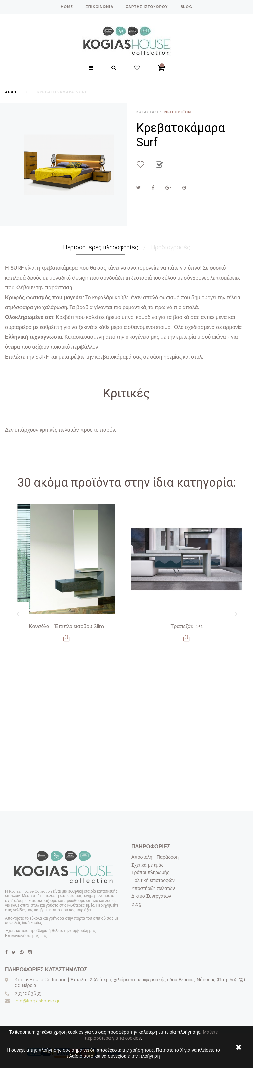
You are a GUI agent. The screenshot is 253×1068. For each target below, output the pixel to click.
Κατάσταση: (148, 112)
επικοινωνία (99, 7)
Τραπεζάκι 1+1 (186, 626)
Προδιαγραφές (170, 247)
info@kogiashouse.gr (37, 1000)
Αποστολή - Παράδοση (155, 857)
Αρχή (10, 92)
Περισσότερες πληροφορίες (100, 247)
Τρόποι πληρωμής (150, 872)
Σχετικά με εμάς (147, 865)
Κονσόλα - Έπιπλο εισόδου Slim (66, 626)
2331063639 (28, 993)
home (67, 7)
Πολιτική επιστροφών (153, 880)
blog (186, 7)
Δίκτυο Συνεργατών (151, 896)
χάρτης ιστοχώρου (147, 7)
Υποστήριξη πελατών (153, 888)
